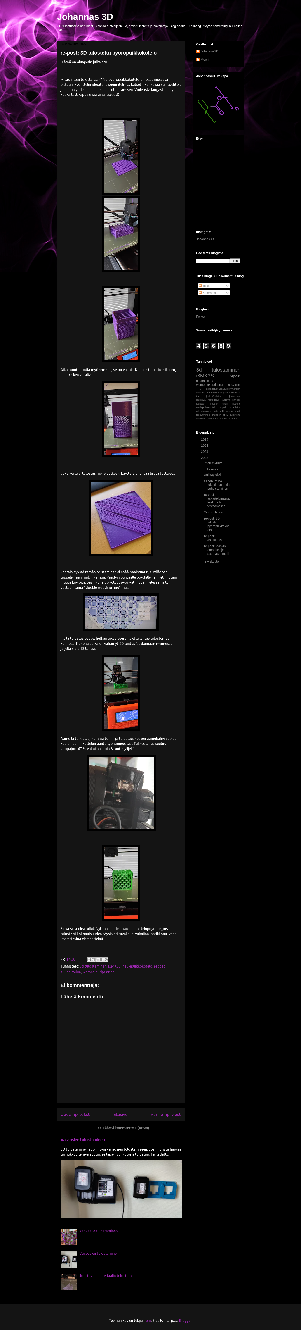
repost (159, 966)
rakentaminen (204, 411)
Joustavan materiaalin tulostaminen (109, 1276)
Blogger (185, 1320)
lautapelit (201, 403)
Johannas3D (210, 51)
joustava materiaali (207, 399)
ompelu (223, 407)
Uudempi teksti (76, 1114)
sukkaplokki (226, 411)
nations (236, 403)
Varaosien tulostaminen (83, 1139)
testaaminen (203, 414)
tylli (225, 418)
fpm (147, 1320)
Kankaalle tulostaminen (98, 1231)
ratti (215, 411)
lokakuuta (212, 469)
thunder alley (220, 414)
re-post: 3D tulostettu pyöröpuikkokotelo (216, 524)
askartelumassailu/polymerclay (223, 388)
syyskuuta (212, 561)
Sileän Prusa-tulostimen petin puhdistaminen (217, 485)
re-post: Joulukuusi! (213, 538)
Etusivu (120, 1114)
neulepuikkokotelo (137, 966)
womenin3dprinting (99, 972)
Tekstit (205, 286)
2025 (205, 439)
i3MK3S (114, 966)
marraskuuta (214, 463)
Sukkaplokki (212, 475)
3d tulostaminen (93, 966)
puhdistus (235, 407)
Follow (200, 316)
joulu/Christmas (214, 396)
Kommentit (208, 293)
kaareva (225, 399)
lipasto (214, 403)
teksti (237, 411)
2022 (205, 458)
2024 (205, 445)
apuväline (234, 384)
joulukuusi (234, 396)
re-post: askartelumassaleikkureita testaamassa (217, 500)
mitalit (225, 403)
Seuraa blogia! (214, 512)
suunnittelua (71, 972)
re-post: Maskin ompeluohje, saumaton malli (216, 549)
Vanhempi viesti (166, 1114)
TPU (198, 388)
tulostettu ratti (215, 418)
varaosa (232, 418)
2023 (205, 451)
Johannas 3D (85, 17)
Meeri (205, 59)
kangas (236, 399)
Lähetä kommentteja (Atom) (126, 1128)
